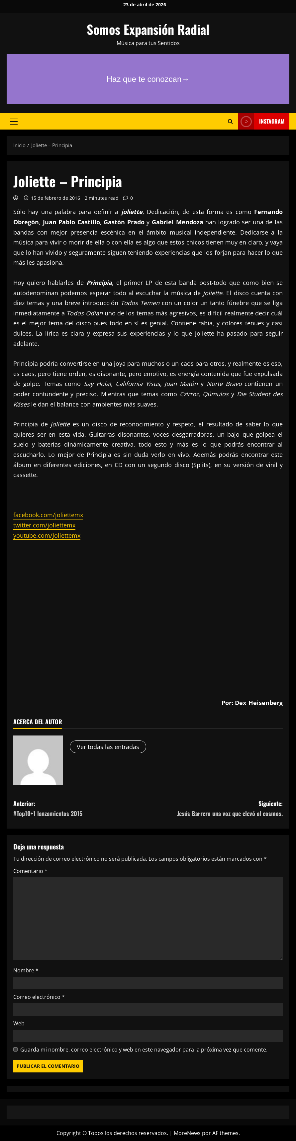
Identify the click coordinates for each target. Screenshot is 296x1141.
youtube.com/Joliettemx (46, 535)
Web (19, 1023)
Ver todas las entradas (108, 747)
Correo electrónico (39, 997)
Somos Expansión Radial (148, 29)
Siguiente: (215, 809)
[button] (14, 122)
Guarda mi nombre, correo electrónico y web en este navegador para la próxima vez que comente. (143, 1049)
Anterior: (80, 809)
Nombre (26, 970)
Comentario (30, 871)
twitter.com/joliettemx (44, 525)
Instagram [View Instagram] (261, 121)
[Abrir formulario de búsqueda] (230, 121)
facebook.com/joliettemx (48, 515)
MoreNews (187, 1133)
